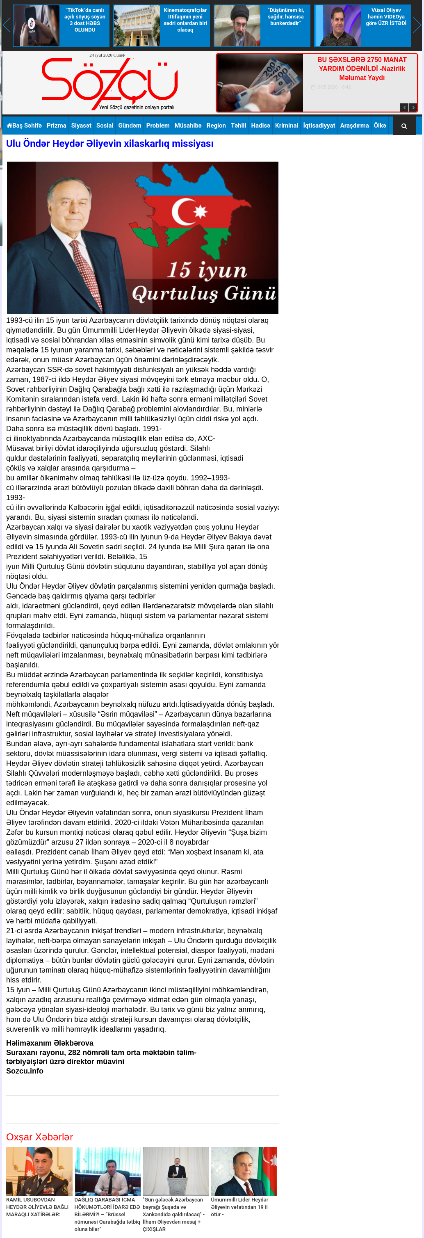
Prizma (56, 125)
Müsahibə (188, 125)
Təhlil (238, 125)
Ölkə (380, 125)
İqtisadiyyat (319, 125)
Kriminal (286, 125)
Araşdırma (354, 125)
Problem (158, 125)
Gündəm (129, 125)
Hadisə (260, 125)
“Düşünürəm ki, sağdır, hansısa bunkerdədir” (285, 16)
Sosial (104, 125)
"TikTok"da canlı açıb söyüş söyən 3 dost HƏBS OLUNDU (84, 20)
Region (216, 125)
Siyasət (81, 125)
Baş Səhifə (24, 125)
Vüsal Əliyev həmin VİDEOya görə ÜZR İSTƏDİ (386, 16)
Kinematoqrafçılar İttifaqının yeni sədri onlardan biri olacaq (185, 20)
